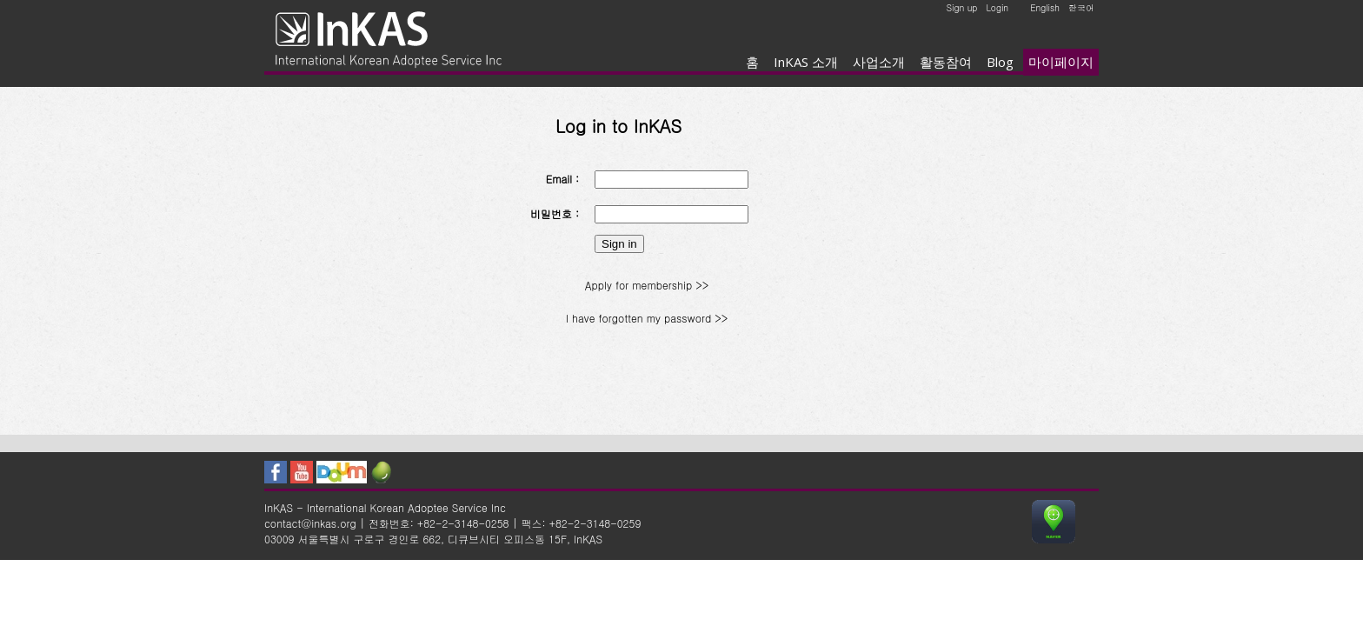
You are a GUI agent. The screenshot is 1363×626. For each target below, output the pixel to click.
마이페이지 (1061, 61)
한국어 (1081, 8)
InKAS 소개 (806, 61)
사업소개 (879, 61)
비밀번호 (551, 213)
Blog (1000, 61)
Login (997, 8)
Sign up (962, 8)
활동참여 (946, 61)
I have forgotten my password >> (647, 317)
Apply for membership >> (646, 284)
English (1045, 8)
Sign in (619, 243)
